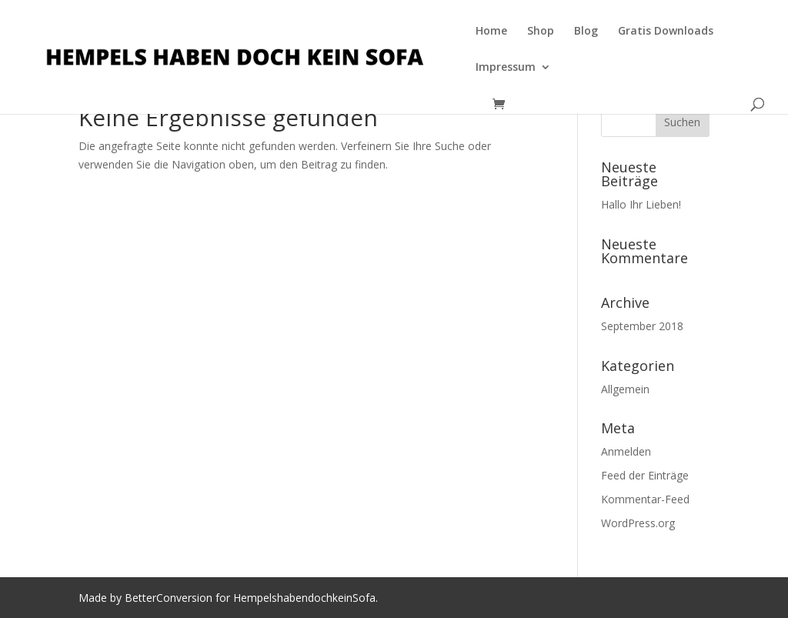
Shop (540, 31)
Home (491, 31)
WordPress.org (638, 523)
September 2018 (642, 326)
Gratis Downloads (665, 31)
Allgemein (625, 389)
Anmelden (626, 451)
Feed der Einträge (645, 475)
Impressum (506, 68)
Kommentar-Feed (645, 499)
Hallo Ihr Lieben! (641, 204)
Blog (586, 31)
